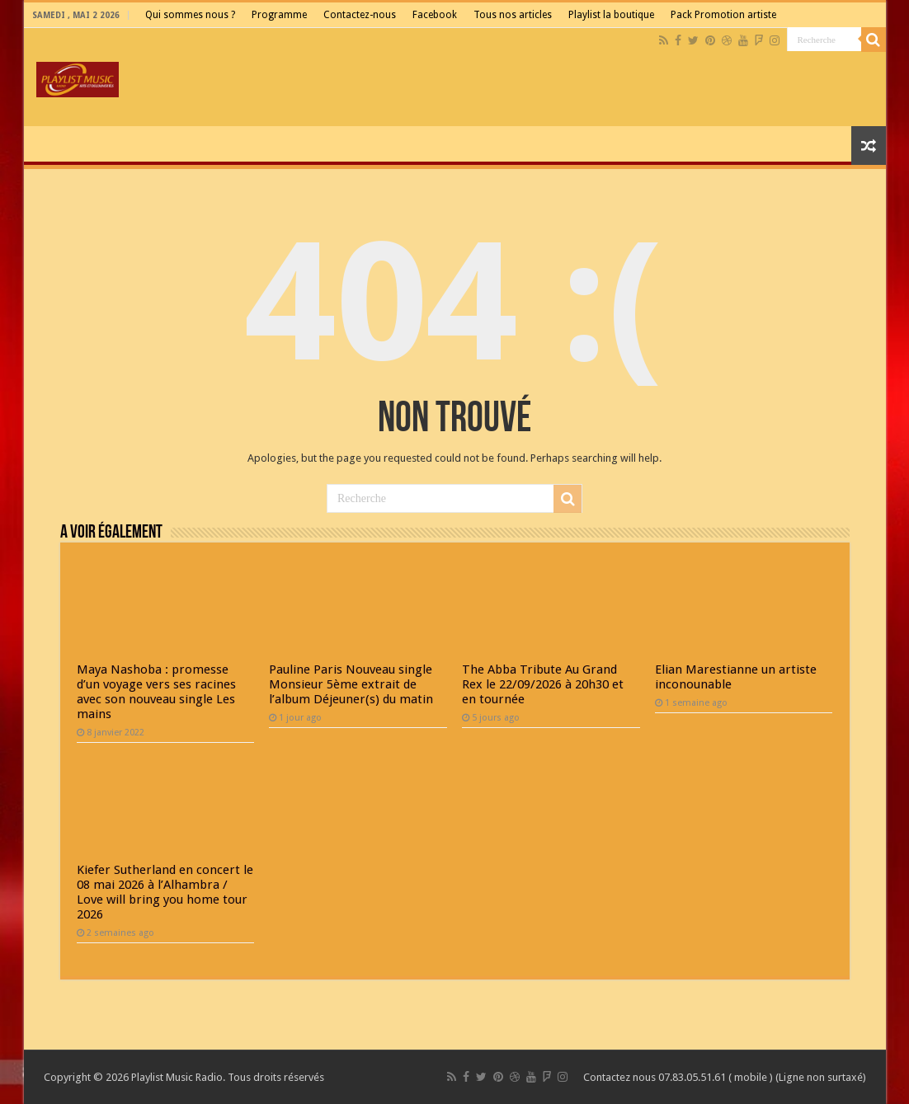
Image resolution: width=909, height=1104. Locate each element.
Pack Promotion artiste (723, 15)
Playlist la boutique (611, 15)
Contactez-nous (359, 15)
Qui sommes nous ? (190, 15)
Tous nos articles (512, 15)
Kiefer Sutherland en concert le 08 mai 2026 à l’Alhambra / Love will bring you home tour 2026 (165, 892)
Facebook (434, 15)
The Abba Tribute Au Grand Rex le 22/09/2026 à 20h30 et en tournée (543, 684)
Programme (279, 15)
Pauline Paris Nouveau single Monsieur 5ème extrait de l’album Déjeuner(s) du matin (351, 684)
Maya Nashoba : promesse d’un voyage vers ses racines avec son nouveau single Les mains (156, 691)
